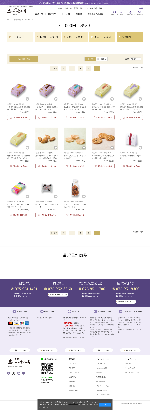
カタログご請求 (130, 368)
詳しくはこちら (20, 350)
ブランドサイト (74, 372)
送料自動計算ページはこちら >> (73, 337)
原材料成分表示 (101, 390)
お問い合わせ (114, 14)
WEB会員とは (101, 377)
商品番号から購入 (96, 14)
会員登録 (99, 372)
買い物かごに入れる (20, 117)
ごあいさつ (59, 8)
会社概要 (72, 368)
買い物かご (140, 14)
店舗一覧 (93, 8)
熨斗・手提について (81, 8)
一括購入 (103, 59)
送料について (69, 8)
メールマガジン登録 (103, 395)
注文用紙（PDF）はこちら (59, 294)
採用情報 (72, 381)
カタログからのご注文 (132, 372)
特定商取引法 (100, 381)
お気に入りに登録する (27, 99)
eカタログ (128, 364)
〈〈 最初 (53, 68)
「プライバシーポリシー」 (83, 404)
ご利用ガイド (101, 8)
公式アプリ (72, 377)
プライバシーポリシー (103, 386)
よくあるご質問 (101, 368)
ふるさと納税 (73, 390)
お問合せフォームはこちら (126, 301)
